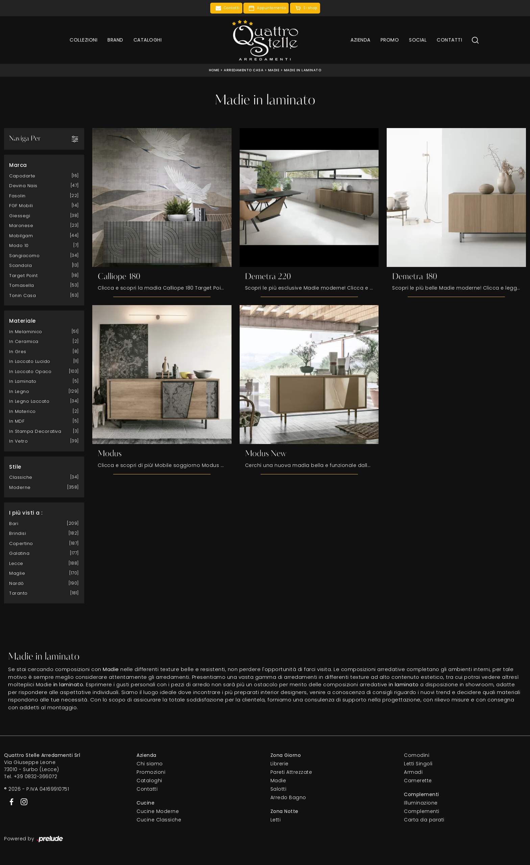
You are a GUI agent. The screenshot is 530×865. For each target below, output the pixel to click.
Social (418, 39)
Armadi (413, 772)
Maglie (17, 573)
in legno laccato (29, 401)
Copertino (21, 543)
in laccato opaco (30, 371)
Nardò (16, 583)
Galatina (19, 553)
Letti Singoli (418, 764)
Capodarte (22, 175)
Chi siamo (150, 764)
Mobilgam (21, 235)
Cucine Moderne (158, 811)
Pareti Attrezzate (291, 772)
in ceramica (24, 341)
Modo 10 (19, 245)
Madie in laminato (302, 70)
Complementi (421, 811)
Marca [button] (18, 165)
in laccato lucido (29, 361)
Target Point (23, 275)
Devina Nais (23, 185)
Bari (13, 523)
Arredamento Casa (243, 70)
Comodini (416, 755)
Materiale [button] (22, 320)
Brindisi (17, 533)
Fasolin (17, 195)
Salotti (278, 789)
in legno (19, 391)
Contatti (449, 39)
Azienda (360, 39)
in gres (17, 351)
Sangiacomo (24, 255)
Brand (115, 39)
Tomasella (21, 285)
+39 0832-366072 (35, 776)
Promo (390, 39)
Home (214, 70)
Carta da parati (424, 820)
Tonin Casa (22, 295)
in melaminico (25, 331)
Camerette (418, 780)
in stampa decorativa (35, 431)
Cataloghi (148, 39)
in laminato (23, 381)
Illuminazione (421, 803)
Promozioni (151, 772)
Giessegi (19, 215)
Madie (274, 70)
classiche (20, 477)
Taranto (18, 593)
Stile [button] (15, 466)
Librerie (279, 764)
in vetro (18, 441)
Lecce (16, 563)
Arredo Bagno (288, 797)
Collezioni (83, 39)
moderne (20, 487)
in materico (22, 411)
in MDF (16, 421)
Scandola (20, 265)
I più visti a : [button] (26, 512)
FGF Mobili (21, 205)
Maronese (21, 225)
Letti (275, 820)
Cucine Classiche (159, 820)
